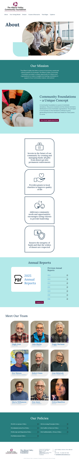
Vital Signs (45, 14)
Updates (52, 14)
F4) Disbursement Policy (18, 436)
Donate (24, 14)
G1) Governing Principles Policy (49, 424)
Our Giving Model (15, 14)
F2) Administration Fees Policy (20, 428)
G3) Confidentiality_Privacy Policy (50, 432)
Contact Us (39, 302)
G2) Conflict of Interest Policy (49, 428)
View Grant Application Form (49, 120)
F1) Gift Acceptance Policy (18, 424)
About (6, 14)
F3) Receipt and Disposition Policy (21, 432)
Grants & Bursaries (34, 14)
